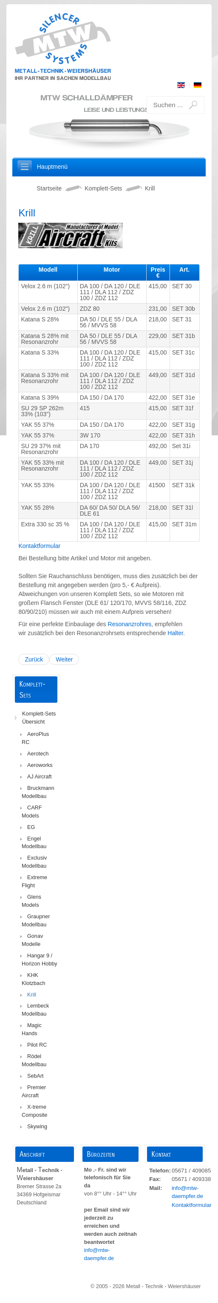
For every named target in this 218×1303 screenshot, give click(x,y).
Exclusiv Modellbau (34, 862)
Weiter (64, 659)
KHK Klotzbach (33, 979)
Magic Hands (32, 1029)
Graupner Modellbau (36, 921)
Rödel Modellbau (34, 1060)
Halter (175, 633)
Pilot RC (37, 1045)
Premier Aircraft (34, 1091)
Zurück (34, 659)
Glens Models (31, 901)
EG (31, 827)
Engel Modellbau (34, 843)
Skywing (37, 1127)
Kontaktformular (39, 545)
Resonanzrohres (130, 624)
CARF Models (32, 812)
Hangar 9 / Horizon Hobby (39, 960)
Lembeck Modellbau (35, 1010)
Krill (31, 995)
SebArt (35, 1076)
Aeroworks (40, 765)
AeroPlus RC (35, 738)
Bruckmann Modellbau (38, 792)
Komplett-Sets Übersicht (39, 718)
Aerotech (38, 754)
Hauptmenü (52, 166)
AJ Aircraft (39, 777)
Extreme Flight (34, 881)
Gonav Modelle (32, 940)
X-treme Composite (34, 1111)
